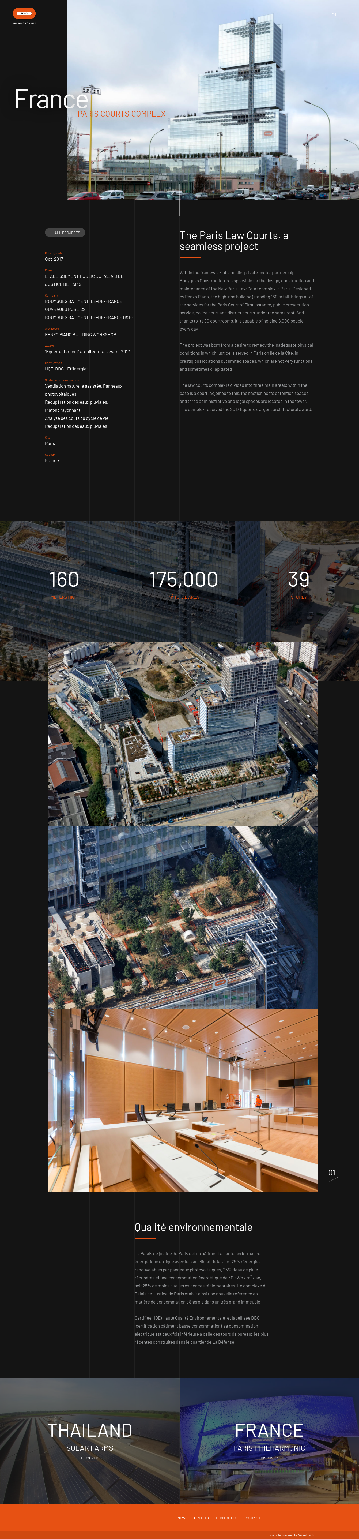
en (333, 14)
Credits (201, 1518)
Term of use (227, 1518)
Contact (252, 1518)
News (182, 1518)
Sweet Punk (306, 1535)
